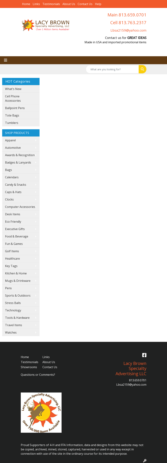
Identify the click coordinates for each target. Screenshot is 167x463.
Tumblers (11, 123)
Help (98, 4)
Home (26, 4)
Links (36, 4)
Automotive (13, 148)
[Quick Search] (112, 69)
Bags (8, 170)
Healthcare (12, 259)
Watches (11, 332)
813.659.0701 (137, 380)
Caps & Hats (13, 192)
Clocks (9, 199)
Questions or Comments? (38, 375)
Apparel (10, 140)
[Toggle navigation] (5, 60)
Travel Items (13, 325)
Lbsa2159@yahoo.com (128, 30)
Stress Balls (13, 303)
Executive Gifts (15, 229)
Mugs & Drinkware (18, 281)
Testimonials (51, 4)
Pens (8, 288)
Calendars (12, 177)
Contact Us (85, 4)
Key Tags (11, 266)
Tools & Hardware (17, 318)
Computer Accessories (20, 207)
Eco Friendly (13, 222)
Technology (13, 310)
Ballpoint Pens (15, 108)
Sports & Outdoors (18, 295)
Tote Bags (12, 115)
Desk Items (12, 214)
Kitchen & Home (16, 273)
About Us (68, 4)
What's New (13, 89)
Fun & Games (14, 244)
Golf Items (12, 251)
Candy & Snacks (15, 185)
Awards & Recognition (20, 155)
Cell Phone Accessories (13, 98)
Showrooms (29, 367)
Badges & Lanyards (18, 162)
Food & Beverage (16, 236)
